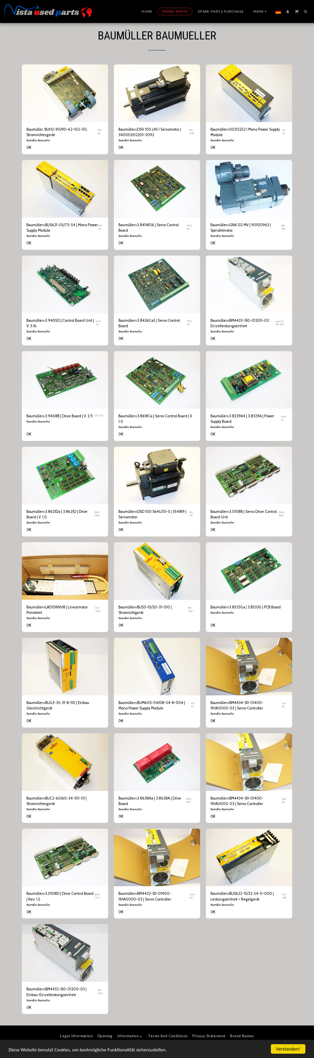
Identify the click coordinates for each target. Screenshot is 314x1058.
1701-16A (99, 132)
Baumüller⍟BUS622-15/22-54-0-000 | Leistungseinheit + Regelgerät (242, 896)
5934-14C (189, 227)
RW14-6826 (282, 514)
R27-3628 (191, 132)
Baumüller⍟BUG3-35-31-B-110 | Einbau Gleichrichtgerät (57, 705)
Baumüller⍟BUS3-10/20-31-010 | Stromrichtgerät (145, 610)
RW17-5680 (97, 514)
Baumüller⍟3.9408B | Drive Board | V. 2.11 (59, 416)
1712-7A (193, 705)
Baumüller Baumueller (38, 140)
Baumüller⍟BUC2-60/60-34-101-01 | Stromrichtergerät (56, 801)
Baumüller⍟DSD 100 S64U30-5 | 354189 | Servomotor (152, 514)
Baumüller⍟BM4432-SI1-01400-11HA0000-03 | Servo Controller (144, 896)
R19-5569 (190, 609)
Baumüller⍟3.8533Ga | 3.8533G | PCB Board (245, 607)
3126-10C (284, 801)
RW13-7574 (97, 896)
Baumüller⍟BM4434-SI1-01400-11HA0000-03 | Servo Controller (236, 705)
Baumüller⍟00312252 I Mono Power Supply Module (245, 132)
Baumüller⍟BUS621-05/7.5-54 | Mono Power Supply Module (62, 228)
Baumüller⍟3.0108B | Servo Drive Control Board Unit (243, 514)
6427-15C (99, 415)
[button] (296, 11)
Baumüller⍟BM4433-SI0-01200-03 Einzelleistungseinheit (239, 323)
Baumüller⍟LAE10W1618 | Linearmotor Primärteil (57, 610)
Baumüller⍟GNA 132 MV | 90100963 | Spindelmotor (240, 228)
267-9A (100, 227)
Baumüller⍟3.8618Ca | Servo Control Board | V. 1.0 (155, 419)
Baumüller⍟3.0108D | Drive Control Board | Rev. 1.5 (59, 896)
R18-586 (283, 227)
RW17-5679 (189, 801)
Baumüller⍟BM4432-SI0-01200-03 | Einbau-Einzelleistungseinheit (56, 992)
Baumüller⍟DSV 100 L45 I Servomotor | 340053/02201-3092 (149, 132)
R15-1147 (191, 514)
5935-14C (189, 323)
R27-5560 (97, 609)
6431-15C (98, 323)
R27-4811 (284, 896)
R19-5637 (100, 992)
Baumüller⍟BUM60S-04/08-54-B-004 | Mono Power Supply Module (151, 705)
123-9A (284, 132)
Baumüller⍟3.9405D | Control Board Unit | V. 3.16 (60, 323)
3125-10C (284, 705)
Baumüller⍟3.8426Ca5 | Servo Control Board (149, 323)
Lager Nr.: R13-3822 (280, 323)
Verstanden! (288, 1049)
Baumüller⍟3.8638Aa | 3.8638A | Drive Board (149, 801)
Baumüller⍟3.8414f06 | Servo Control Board (148, 228)
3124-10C (192, 896)
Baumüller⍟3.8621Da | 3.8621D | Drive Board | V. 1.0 (56, 514)
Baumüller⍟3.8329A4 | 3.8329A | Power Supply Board (242, 419)
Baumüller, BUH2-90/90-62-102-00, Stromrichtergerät (57, 132)
